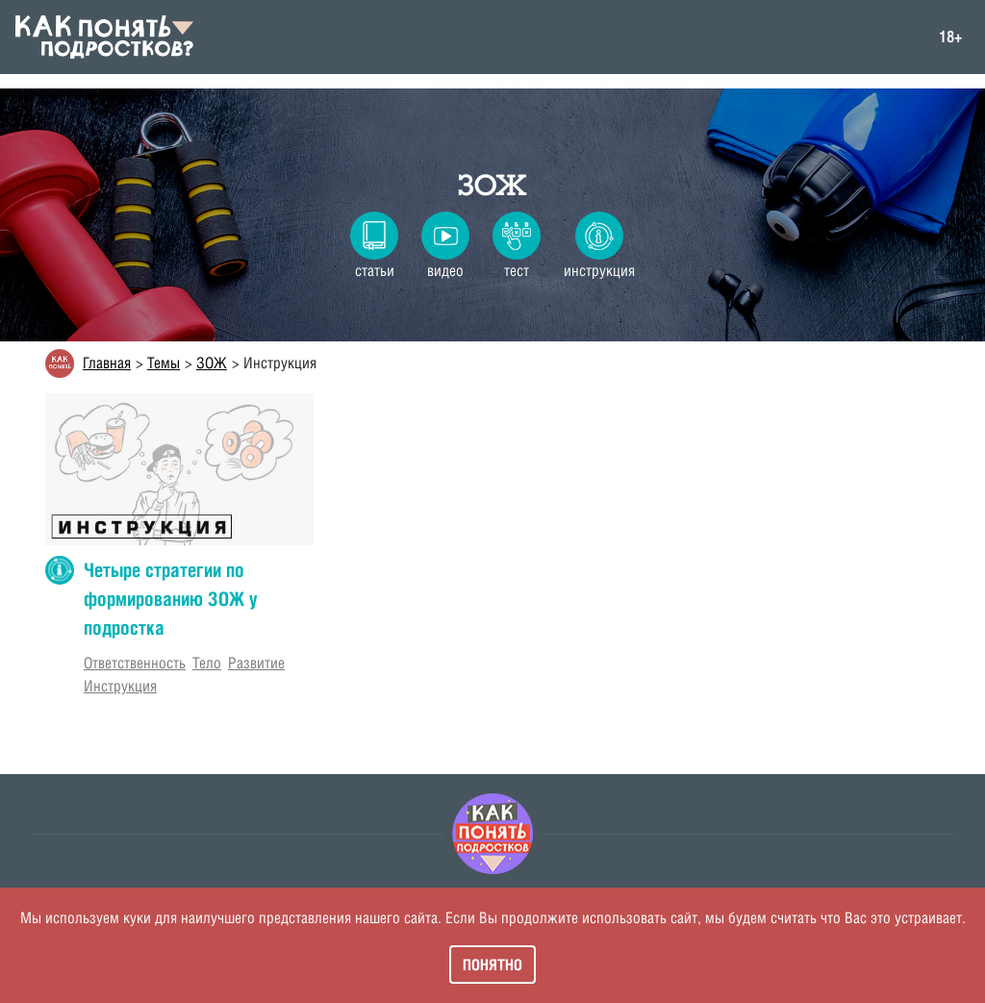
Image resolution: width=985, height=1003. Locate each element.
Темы (163, 363)
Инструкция (120, 686)
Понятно (492, 964)
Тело (206, 663)
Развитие (256, 663)
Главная (107, 363)
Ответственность (135, 663)
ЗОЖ (492, 185)
